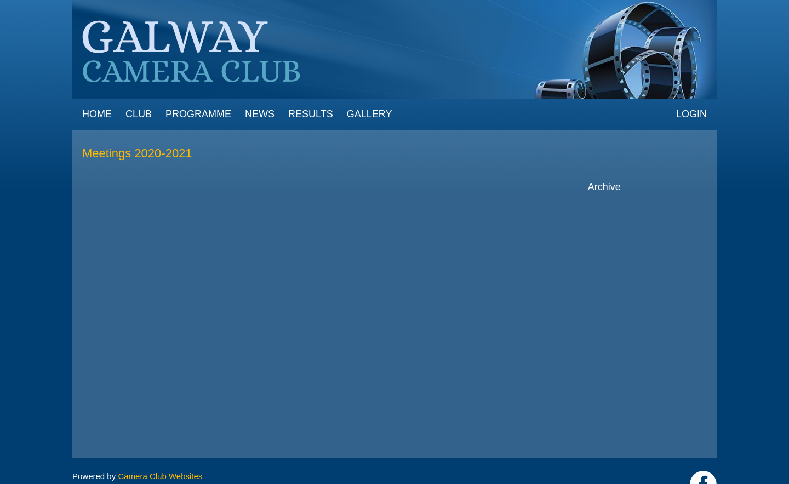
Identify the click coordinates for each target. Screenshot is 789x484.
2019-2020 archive (634, 283)
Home (97, 114)
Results (310, 114)
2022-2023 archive (634, 244)
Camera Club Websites (160, 449)
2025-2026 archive (634, 206)
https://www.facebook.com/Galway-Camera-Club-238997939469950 (703, 457)
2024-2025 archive (634, 219)
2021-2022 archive (634, 257)
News (260, 114)
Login (691, 114)
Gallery (369, 114)
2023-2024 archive (634, 232)
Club (138, 114)
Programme (198, 114)
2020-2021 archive (634, 270)
